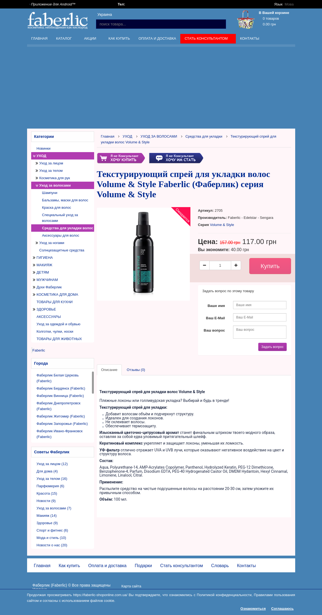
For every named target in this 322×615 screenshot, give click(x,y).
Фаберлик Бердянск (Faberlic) (61, 388)
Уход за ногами (51, 243)
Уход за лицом (51, 163)
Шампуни (49, 193)
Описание (109, 370)
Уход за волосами (55, 185)
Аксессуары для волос (60, 235)
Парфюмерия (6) (50, 486)
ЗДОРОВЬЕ (46, 309)
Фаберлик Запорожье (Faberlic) (62, 424)
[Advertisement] (174, 88)
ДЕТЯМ (43, 272)
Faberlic (39, 350)
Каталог (64, 39)
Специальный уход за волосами (60, 218)
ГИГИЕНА (45, 258)
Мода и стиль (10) (51, 538)
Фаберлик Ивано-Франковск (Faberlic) (60, 434)
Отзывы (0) (136, 370)
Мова (289, 4)
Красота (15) (47, 493)
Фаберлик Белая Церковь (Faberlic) (58, 378)
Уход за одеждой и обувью (58, 324)
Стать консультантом (206, 39)
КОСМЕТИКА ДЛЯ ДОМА (57, 294)
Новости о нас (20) (52, 545)
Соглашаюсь (282, 609)
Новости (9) (46, 501)
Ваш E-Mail (215, 318)
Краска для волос (56, 207)
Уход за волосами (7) (54, 508)
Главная (39, 38)
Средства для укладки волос (67, 228)
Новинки (44, 148)
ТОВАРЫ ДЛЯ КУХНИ (55, 302)
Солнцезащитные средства (62, 250)
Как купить (119, 38)
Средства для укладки (203, 136)
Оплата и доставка (157, 38)
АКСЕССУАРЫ (49, 317)
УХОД (42, 156)
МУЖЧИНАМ (47, 280)
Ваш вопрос (214, 330)
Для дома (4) (47, 471)
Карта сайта (131, 586)
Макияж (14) (47, 516)
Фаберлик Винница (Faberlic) (60, 396)
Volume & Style (222, 225)
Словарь (220, 565)
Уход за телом (51, 171)
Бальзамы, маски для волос (65, 200)
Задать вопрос (272, 347)
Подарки (143, 565)
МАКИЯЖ (45, 265)
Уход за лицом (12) (52, 464)
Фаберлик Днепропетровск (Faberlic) (59, 406)
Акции (91, 39)
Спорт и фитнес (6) (52, 530)
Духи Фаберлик (49, 287)
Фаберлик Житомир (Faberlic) (61, 416)
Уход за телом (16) (52, 479)
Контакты (249, 38)
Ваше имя (216, 306)
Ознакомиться (253, 609)
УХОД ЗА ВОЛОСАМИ (159, 136)
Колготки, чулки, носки (55, 331)
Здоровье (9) (47, 523)
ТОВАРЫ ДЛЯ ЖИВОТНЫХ (59, 339)
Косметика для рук (54, 178)
